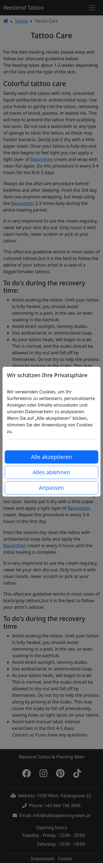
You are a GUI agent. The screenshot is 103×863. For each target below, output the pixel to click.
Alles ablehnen (51, 472)
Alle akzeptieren (51, 457)
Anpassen (51, 487)
